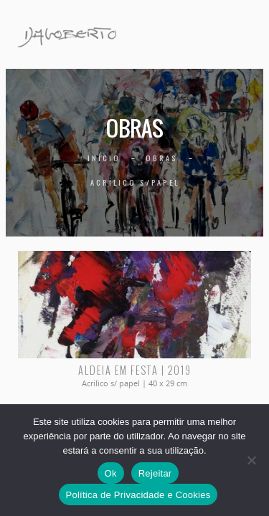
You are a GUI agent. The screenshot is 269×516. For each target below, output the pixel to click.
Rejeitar (155, 473)
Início (104, 158)
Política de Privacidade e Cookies (138, 494)
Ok (111, 473)
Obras (162, 158)
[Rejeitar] (251, 460)
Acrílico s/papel (134, 182)
